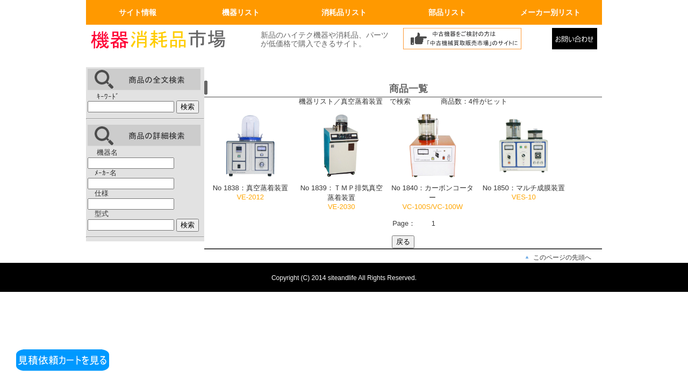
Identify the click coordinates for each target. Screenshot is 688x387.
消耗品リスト (344, 12)
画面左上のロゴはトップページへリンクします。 (166, 41)
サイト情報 (137, 12)
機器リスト (241, 12)
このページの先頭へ (562, 257)
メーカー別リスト (550, 12)
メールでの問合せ (577, 41)
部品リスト (447, 12)
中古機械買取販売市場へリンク (474, 41)
